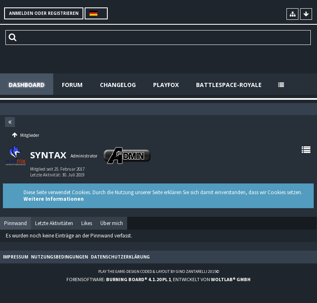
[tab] (15, 223)
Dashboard (27, 85)
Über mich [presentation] (111, 223)
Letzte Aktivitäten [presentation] (54, 223)
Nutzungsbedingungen (59, 257)
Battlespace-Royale (229, 85)
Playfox (166, 85)
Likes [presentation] (86, 223)
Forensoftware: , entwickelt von (158, 279)
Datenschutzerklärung (120, 257)
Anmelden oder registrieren (43, 13)
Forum (72, 85)
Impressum (15, 257)
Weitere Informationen (54, 198)
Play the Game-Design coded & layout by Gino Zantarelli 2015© (158, 271)
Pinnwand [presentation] (15, 223)
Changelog (118, 85)
